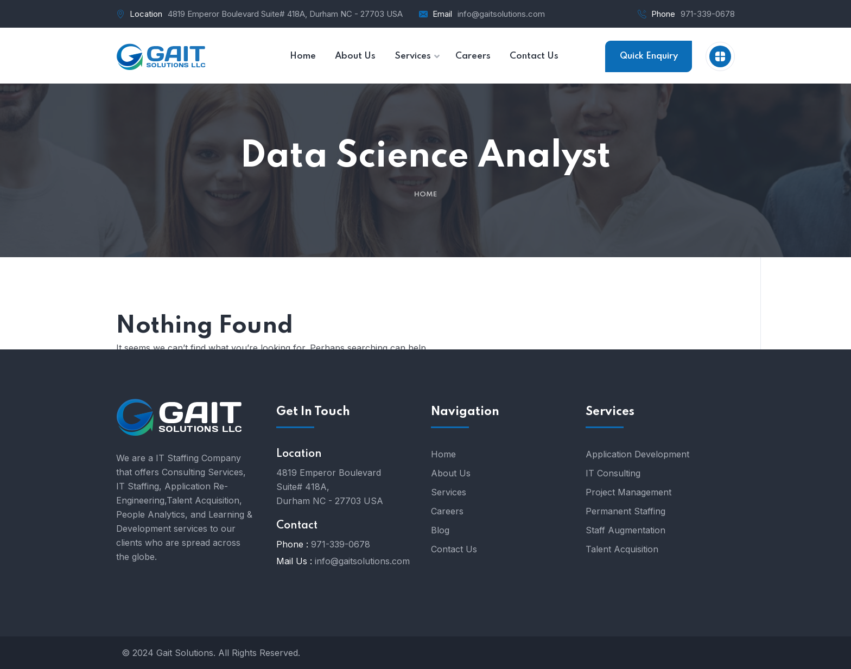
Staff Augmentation (625, 530)
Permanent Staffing (625, 511)
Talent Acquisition (622, 549)
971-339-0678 (708, 14)
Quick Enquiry (649, 56)
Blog (440, 530)
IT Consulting (613, 473)
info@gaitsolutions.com (501, 14)
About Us (451, 473)
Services (448, 492)
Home (425, 194)
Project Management (628, 492)
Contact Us (454, 549)
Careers (447, 511)
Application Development (637, 454)
